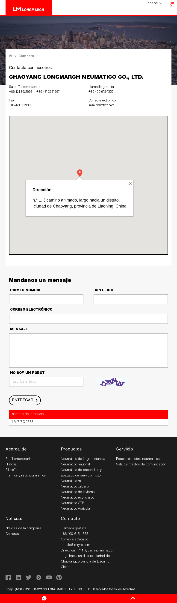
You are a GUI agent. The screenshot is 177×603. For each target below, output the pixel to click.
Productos (71, 449)
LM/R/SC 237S (22, 422)
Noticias (14, 519)
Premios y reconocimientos (26, 475)
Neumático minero (74, 481)
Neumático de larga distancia (83, 459)
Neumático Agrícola (75, 509)
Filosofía (11, 470)
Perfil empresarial (19, 459)
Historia (11, 464)
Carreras (12, 534)
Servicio (124, 449)
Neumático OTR (72, 503)
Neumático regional (75, 464)
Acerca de (16, 449)
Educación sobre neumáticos (138, 459)
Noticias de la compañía (23, 528)
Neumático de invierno (77, 492)
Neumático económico (77, 497)
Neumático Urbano (75, 486)
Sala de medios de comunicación (141, 464)
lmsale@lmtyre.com (101, 105)
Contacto (26, 56)
